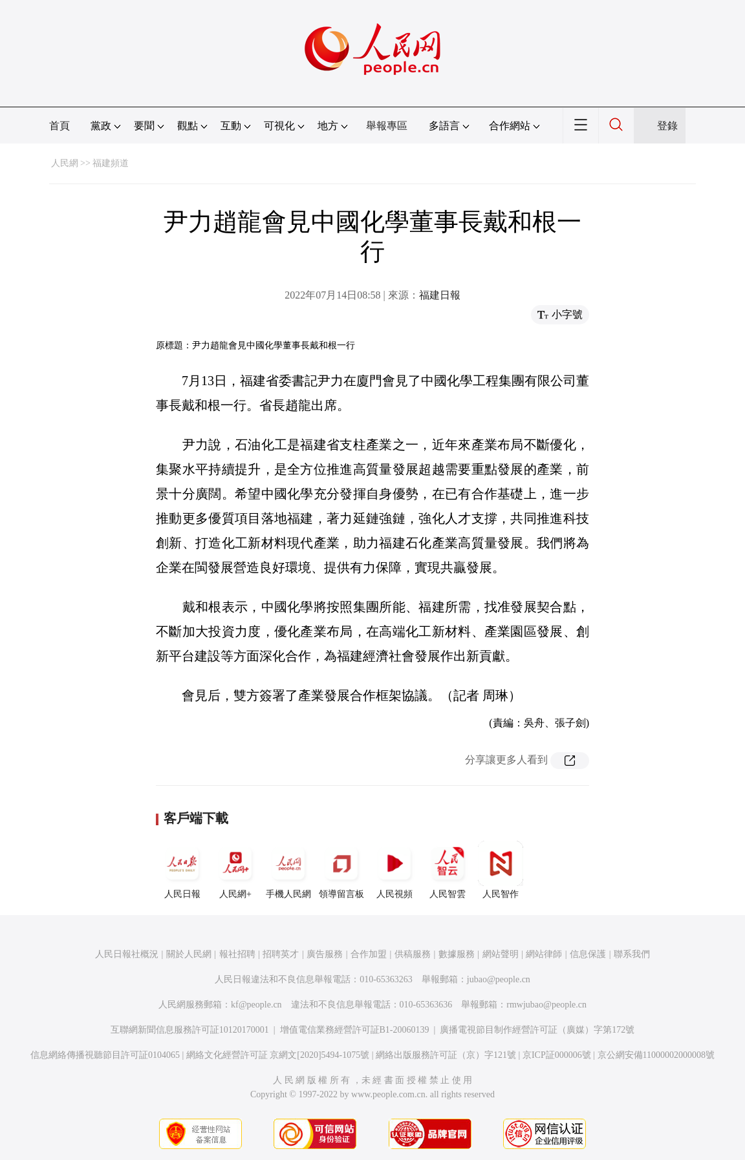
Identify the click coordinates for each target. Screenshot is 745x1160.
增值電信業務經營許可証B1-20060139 (354, 1030)
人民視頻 (394, 870)
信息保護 (588, 954)
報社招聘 (237, 954)
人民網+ (235, 870)
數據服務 (456, 954)
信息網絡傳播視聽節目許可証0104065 (105, 1055)
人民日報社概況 (126, 954)
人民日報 (182, 870)
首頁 (59, 125)
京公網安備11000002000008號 (656, 1055)
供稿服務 (412, 954)
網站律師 (544, 954)
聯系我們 (632, 954)
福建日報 (439, 295)
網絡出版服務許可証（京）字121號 (446, 1055)
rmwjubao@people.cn (546, 1004)
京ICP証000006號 (557, 1055)
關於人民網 (188, 954)
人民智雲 (447, 870)
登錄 (667, 125)
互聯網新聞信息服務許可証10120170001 (190, 1030)
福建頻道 (110, 163)
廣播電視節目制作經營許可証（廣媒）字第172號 (537, 1030)
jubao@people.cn (498, 979)
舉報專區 (386, 125)
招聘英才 (281, 954)
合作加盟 (369, 954)
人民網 (64, 163)
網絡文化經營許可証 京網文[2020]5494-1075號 (278, 1055)
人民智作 (500, 870)
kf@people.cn (256, 1004)
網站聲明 (500, 954)
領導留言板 (341, 870)
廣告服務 (325, 954)
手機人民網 (288, 870)
